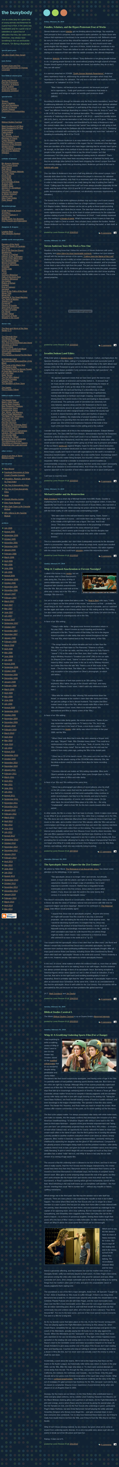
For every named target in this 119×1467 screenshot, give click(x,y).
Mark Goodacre (50, 499)
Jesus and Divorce (9, 80)
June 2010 (8, 744)
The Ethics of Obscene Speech (15, 443)
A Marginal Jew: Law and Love (14, 445)
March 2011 (9, 777)
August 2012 (9, 836)
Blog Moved (9, 469)
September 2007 (11, 623)
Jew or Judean (8, 86)
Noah (6, 495)
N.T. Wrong (6, 134)
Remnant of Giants (9, 138)
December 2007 (11, 634)
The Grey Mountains (10, 265)
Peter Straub (7, 200)
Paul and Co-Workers (11, 151)
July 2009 (8, 704)
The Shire (6, 248)
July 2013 (8, 872)
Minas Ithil (6, 295)
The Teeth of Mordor (10, 299)
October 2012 (10, 843)
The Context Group (10, 165)
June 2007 (8, 612)
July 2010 (8, 748)
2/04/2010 (74, 998)
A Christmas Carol (9, 359)
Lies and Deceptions (10, 105)
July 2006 (8, 572)
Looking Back (7, 231)
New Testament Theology (12, 406)
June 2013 (8, 869)
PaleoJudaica (7, 132)
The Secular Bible (9, 435)
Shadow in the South (10, 318)
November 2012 (11, 847)
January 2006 (10, 550)
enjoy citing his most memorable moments (73, 253)
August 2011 (9, 796)
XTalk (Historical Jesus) (11, 211)
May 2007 (8, 609)
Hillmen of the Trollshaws (12, 256)
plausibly (79, 550)
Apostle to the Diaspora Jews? (14, 425)
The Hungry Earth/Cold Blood (14, 349)
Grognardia (6, 178)
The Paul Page (8, 173)
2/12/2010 (74, 555)
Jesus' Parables (8, 103)
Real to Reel (93, 600)
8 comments (106, 233)
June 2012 (8, 828)
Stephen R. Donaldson (11, 188)
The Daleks (6, 387)
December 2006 (11, 590)
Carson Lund (7, 196)
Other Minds (7, 180)
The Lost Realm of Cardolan (13, 246)
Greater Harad (8, 314)
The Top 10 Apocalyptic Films (16, 485)
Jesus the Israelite (9, 89)
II (17, 215)
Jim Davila (70, 994)
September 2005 (11, 535)
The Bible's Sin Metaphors (13, 416)
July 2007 (8, 616)
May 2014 (8, 909)
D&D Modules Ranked (11, 233)
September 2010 (11, 755)
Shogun (5, 101)
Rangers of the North (10, 244)
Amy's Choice (7, 347)
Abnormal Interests (102, 1016)
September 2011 (11, 799)
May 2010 (8, 740)
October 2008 (10, 671)
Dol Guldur (6, 281)
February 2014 (10, 898)
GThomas (6, 217)
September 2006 (11, 579)
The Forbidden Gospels (11, 142)
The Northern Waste (10, 261)
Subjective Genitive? (10, 91)
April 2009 (8, 693)
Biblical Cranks (8, 458)
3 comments (106, 556)
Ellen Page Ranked (12, 503)
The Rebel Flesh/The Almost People (17, 369)
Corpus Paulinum (9, 215)
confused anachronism (63, 1379)
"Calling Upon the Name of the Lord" (98, 256)
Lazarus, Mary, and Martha (13, 433)
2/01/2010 (74, 1444)
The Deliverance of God (12, 441)
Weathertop (6, 252)
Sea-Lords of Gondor (10, 307)
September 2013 (11, 880)
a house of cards (67, 218)
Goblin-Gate (7, 269)
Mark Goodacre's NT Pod (12, 128)
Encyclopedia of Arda (10, 182)
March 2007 (9, 601)
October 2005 (10, 539)
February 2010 (10, 730)
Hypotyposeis (7, 130)
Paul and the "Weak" (10, 437)
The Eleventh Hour (9, 336)
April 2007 (8, 605)
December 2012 (11, 850)
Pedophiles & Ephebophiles (13, 111)
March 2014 (9, 902)
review (69, 573)
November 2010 (11, 763)
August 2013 (9, 876)
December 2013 (11, 891)
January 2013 (10, 854)
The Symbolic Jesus (10, 429)
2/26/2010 (74, 232)
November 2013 (11, 887)
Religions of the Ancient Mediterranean (11, 145)
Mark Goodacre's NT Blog (12, 126)
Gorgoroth (6, 303)
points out (63, 446)
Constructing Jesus (10, 410)
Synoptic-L (6, 213)
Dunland (5, 285)
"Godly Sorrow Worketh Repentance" (88, 73)
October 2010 (10, 759)
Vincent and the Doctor (11, 351)
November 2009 (11, 719)
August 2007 (9, 620)
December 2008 (11, 678)
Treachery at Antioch (10, 84)
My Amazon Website (10, 163)
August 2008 (9, 664)
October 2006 (10, 583)
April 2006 (8, 561)
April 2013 (8, 861)
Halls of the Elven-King (11, 277)
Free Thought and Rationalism (14, 221)
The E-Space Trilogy (10, 390)
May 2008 (8, 653)
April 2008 (8, 649)
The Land (6, 190)
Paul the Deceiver (9, 422)
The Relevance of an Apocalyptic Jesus (82, 869)
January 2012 (10, 810)
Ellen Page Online (9, 198)
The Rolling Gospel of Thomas (14, 427)
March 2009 (9, 689)
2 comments (106, 345)
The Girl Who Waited (10, 377)
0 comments (106, 481)
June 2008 (8, 656)
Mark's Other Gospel (10, 402)
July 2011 (8, 792)
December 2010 (11, 766)
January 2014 (10, 894)
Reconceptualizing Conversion (14, 431)
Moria (4, 271)
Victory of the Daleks (10, 341)
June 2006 (8, 568)
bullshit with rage (51, 167)
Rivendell (5, 267)
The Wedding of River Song (13, 383)
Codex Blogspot (8, 140)
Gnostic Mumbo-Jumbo (14, 499)
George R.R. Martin (10, 192)
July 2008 (8, 660)
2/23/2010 (74, 345)
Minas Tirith (6, 293)
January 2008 (10, 638)
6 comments (106, 1445)
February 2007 (10, 598)
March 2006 (9, 557)
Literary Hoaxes (8, 109)
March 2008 (9, 645)
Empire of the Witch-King (12, 258)
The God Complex (9, 379)
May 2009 (8, 697)
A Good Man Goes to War (12, 371)
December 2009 (11, 722)
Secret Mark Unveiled (11, 404)
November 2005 (11, 543)
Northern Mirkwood (10, 275)
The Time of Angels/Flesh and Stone (17, 343)
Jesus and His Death (10, 418)
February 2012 (10, 814)
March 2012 (9, 817)
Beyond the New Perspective (14, 439)
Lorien (4, 273)
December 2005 (11, 546)
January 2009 (10, 682)
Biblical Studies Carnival (12, 122)
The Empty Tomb (9, 420)
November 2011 (11, 803)
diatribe (69, 31)
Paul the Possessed (10, 82)
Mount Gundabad (9, 263)
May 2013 (8, 865)
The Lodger (6, 353)
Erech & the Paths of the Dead (14, 291)
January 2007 (10, 594)
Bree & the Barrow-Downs (12, 250)
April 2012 (8, 821)
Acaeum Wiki (7, 184)
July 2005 (8, 528)
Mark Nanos (7, 167)
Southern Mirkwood (10, 279)
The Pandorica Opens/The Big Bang (17, 355)
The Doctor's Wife (9, 367)
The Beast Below (9, 339)
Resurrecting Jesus (10, 408)
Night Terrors (7, 375)
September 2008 (11, 667)
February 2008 (10, 642)
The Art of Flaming (9, 107)
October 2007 (10, 627)
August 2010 (9, 751)
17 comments (105, 852)
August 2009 (9, 707)
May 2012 (8, 825)
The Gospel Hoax (9, 400)
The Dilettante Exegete (11, 149)
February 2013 (10, 858)
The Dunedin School (10, 136)
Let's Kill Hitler (8, 373)
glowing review (67, 358)
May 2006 (8, 565)
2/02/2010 (74, 1021)
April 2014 (8, 905)
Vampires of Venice (10, 345)
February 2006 (10, 554)
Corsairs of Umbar (9, 309)
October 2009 (10, 715)
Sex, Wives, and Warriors (12, 412)
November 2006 (11, 587)
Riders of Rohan (8, 283)
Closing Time (7, 381)
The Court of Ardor (9, 316)
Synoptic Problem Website (13, 171)
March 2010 (9, 733)
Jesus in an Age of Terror (12, 456)
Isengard (5, 289)
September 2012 (11, 840)
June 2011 (8, 788)
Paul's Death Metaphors (12, 414)
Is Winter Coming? (9, 194)
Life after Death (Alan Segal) (13, 55)
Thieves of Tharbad (10, 254)
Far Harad (6, 311)
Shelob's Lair (7, 301)
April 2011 (8, 781)
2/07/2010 (74, 851)
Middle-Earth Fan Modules (13, 219)
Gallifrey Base (7, 186)
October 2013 (10, 883)
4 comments (106, 999)
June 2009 (8, 700)
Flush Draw (6, 176)
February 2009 (10, 686)
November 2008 (11, 675)
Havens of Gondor (9, 305)
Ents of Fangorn (8, 287)
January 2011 (10, 770)
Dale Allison (7, 169)
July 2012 (8, 832)
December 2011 (11, 807)
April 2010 (8, 737)
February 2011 (10, 774)
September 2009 (11, 711)
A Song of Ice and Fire (11, 66)
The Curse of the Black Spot (13, 365)
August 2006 (9, 576)
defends (56, 58)
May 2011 (8, 784)
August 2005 (9, 532)
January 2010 (10, 726)
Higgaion (5, 153)
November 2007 (11, 631)
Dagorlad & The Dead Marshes (15, 297)
